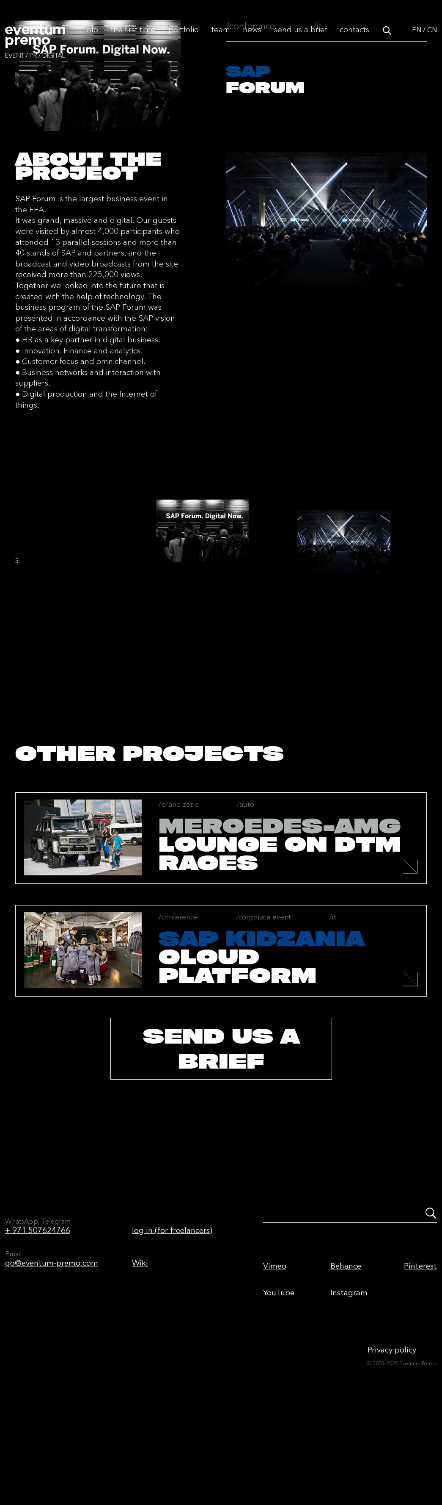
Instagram (349, 1377)
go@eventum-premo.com (51, 1347)
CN (432, 39)
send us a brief (221, 1133)
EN (416, 39)
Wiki (140, 1347)
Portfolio (183, 39)
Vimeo (274, 1350)
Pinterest (420, 1350)
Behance (345, 1350)
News (252, 39)
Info (91, 39)
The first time (133, 39)
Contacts (354, 39)
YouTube (278, 1377)
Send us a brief (300, 39)
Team (220, 39)
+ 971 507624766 (37, 1315)
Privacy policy (392, 1434)
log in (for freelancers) (172, 1315)
